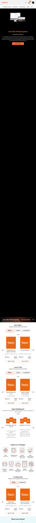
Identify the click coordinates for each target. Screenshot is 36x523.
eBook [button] (8, 357)
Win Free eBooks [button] (26, 319)
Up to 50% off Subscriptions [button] (11, 319)
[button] (5, 450)
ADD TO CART (11, 361)
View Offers (18, 43)
